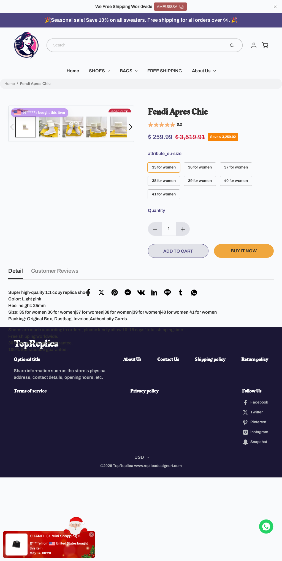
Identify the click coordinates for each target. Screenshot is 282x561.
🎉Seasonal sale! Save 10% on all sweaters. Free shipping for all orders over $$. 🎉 (141, 20)
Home (73, 70)
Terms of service (30, 474)
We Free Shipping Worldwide (123, 6)
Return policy (254, 443)
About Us (201, 70)
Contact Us (168, 443)
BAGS (126, 70)
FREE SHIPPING (164, 70)
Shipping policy (210, 443)
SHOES (97, 70)
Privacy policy (144, 474)
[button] (12, 127)
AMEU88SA (170, 6)
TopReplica (36, 427)
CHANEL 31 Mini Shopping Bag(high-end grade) (58, 536)
